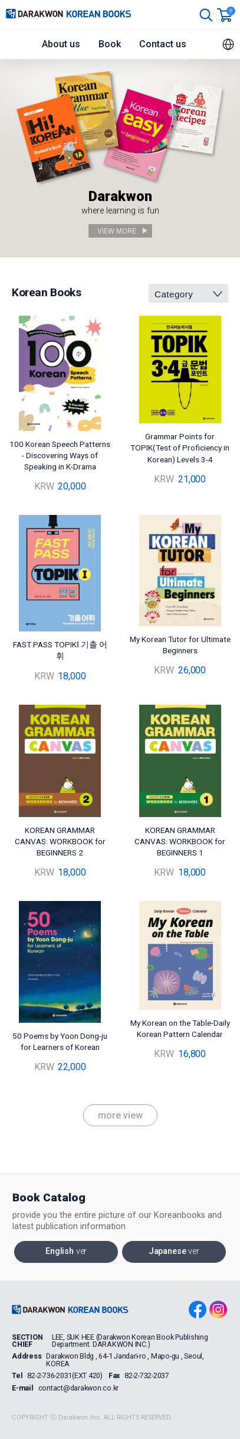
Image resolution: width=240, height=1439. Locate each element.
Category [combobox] (173, 294)
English (66, 1251)
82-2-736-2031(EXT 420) (65, 1375)
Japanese (174, 1251)
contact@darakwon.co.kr (78, 1388)
